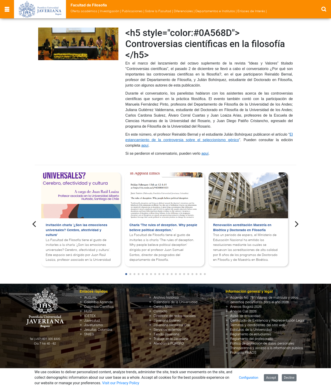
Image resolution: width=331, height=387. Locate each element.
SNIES (89, 334)
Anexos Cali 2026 (243, 311)
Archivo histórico (166, 297)
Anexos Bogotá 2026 (246, 306)
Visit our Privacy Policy (120, 383)
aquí (144, 145)
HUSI (88, 311)
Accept (271, 377)
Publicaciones (132, 11)
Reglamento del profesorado (251, 339)
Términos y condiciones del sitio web (257, 325)
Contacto (160, 311)
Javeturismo (93, 325)
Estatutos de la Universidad (251, 329)
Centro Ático (163, 306)
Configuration (248, 377)
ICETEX (90, 316)
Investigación (109, 11)
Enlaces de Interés (251, 11)
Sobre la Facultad (158, 11)
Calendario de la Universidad (175, 302)
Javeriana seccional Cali (172, 325)
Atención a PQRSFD (169, 343)
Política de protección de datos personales (262, 343)
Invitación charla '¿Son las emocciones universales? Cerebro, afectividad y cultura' (76, 230)
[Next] (296, 224)
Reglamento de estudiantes (250, 334)
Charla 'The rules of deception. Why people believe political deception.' (163, 228)
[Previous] (35, 224)
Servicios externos (167, 329)
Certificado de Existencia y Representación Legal (267, 320)
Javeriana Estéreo (167, 320)
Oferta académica (84, 11)
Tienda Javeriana (166, 334)
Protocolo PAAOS (243, 352)
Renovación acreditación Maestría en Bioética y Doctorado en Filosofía (242, 228)
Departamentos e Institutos (215, 11)
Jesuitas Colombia (98, 329)
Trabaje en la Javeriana (171, 339)
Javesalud (92, 320)
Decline (289, 377)
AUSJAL (90, 297)
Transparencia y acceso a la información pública (266, 348)
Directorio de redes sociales (175, 316)
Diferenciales (183, 11)
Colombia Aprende (98, 302)
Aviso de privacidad (245, 316)
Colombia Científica (99, 306)
